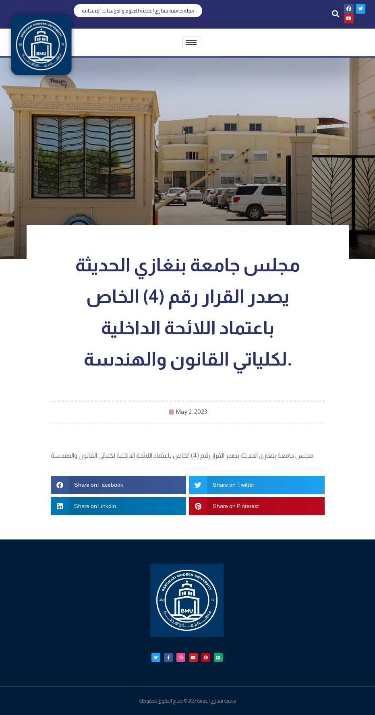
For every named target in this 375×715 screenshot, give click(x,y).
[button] (138, 10)
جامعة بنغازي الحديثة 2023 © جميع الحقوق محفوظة (187, 701)
